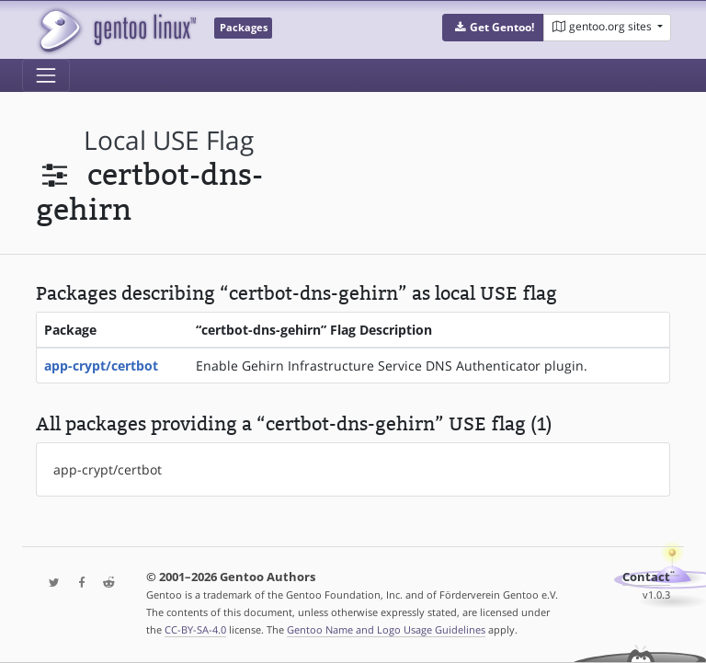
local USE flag (169, 140)
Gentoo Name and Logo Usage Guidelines (386, 629)
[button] (493, 27)
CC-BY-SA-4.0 (195, 629)
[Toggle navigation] (46, 75)
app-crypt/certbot (101, 365)
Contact (646, 577)
